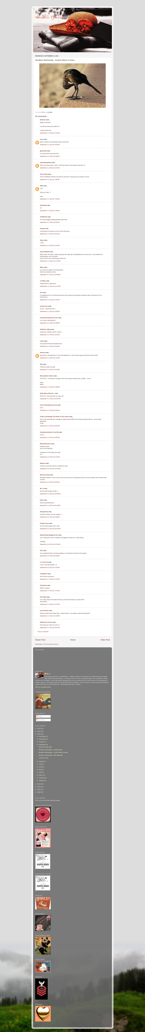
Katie (41, 500)
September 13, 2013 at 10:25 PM (50, 468)
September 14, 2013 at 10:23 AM (50, 505)
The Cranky (44, 174)
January (41, 780)
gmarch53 (43, 151)
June (40, 767)
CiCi (41, 550)
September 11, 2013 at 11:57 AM (50, 261)
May (40, 769)
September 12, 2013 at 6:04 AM (50, 410)
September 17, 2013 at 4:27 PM (50, 604)
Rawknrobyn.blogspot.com (49, 535)
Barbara (42, 463)
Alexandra (43, 585)
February (42, 778)
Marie (42, 267)
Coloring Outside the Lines (49, 317)
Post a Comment (43, 631)
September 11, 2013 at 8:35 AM (50, 222)
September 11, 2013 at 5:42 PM (50, 369)
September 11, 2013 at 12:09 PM (50, 274)
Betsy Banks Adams (46, 376)
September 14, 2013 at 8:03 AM (50, 482)
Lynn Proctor (44, 610)
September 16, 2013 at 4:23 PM (50, 567)
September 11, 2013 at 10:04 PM (50, 398)
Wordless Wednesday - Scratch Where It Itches (53, 752)
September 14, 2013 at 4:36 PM (50, 517)
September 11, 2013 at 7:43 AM (50, 199)
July (40, 764)
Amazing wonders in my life (49, 432)
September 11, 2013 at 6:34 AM (50, 168)
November (42, 739)
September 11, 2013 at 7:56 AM (50, 210)
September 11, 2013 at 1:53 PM (50, 300)
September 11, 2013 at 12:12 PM (50, 286)
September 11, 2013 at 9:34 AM (50, 245)
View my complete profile (43, 687)
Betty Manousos (45, 444)
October (41, 742)
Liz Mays (43, 281)
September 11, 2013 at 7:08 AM (50, 179)
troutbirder (43, 573)
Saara (42, 240)
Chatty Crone (44, 523)
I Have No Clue (43, 758)
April (40, 772)
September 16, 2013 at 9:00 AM (50, 556)
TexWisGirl (43, 217)
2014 (39, 731)
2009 (39, 792)
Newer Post (40, 640)
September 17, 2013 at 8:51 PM (50, 627)
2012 (39, 784)
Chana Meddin (44, 251)
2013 (39, 734)
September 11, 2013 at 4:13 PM (50, 358)
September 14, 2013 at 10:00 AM (50, 494)
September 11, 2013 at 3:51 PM (50, 334)
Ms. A (48, 674)
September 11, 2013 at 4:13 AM (50, 133)
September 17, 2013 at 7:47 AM (50, 590)
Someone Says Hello (45, 747)
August (41, 761)
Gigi (41, 364)
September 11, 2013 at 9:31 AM (50, 234)
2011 (39, 787)
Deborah (43, 120)
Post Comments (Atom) (51, 644)
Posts (39, 716)
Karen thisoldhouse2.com (48, 405)
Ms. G (42, 488)
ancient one (44, 306)
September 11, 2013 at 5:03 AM (50, 144)
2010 (39, 789)
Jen (41, 292)
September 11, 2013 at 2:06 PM (50, 311)
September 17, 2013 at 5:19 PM (50, 616)
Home (73, 640)
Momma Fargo (44, 475)
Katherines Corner (46, 622)
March (41, 775)
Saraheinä (43, 205)
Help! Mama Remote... (47, 393)
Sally (41, 186)
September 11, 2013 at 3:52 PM (50, 346)
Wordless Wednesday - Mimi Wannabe (51, 755)
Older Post (105, 640)
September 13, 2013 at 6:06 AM (50, 437)
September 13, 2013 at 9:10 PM (50, 457)
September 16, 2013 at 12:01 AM (50, 544)
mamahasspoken (45, 162)
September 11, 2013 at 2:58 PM (50, 323)
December (42, 736)
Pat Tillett (43, 597)
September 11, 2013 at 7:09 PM (50, 387)
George (42, 228)
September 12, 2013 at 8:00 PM (50, 426)
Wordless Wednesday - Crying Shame (50, 749)
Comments (40, 720)
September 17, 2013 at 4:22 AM (50, 579)
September (42, 744)
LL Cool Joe (44, 562)
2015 (39, 728)
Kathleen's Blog (45, 329)
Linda (42, 341)
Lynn (41, 139)
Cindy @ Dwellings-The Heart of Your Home (54, 416)
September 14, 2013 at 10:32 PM (50, 528)
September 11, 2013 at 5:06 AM (50, 156)
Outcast (42, 352)
